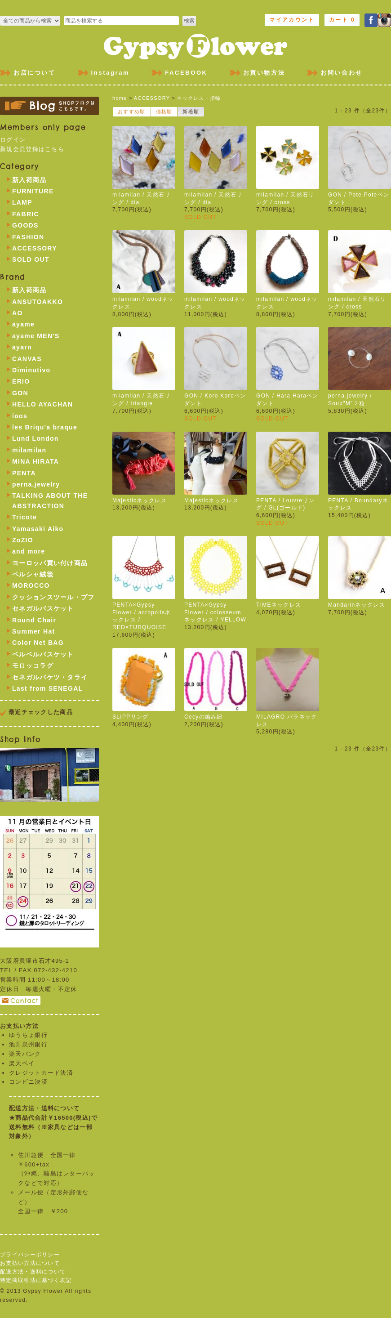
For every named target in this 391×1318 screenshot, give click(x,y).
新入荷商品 (29, 179)
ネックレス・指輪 (199, 98)
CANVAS (27, 358)
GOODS (25, 225)
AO (17, 313)
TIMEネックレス (278, 605)
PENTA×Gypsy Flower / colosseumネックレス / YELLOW (215, 612)
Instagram (110, 72)
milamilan (29, 450)
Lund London (35, 438)
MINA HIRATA (35, 461)
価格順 (164, 111)
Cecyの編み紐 (203, 717)
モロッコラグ (32, 665)
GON (20, 393)
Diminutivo (31, 370)
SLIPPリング (130, 717)
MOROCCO (31, 585)
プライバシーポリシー (30, 1254)
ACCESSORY (152, 98)
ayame (23, 324)
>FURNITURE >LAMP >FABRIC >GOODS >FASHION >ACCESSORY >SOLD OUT (30, 21)
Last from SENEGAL (47, 688)
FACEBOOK (186, 72)
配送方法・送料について (33, 1272)
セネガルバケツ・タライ (50, 677)
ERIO (21, 381)
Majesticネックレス (139, 500)
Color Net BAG (38, 642)
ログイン (13, 139)
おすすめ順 (132, 111)
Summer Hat (33, 631)
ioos (19, 416)
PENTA (24, 473)
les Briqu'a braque (44, 427)
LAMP (22, 202)
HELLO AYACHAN (42, 404)
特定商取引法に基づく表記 (36, 1280)
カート (342, 20)
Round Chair (34, 620)
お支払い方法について (30, 1263)
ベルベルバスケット (43, 654)
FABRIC (25, 214)
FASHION (28, 237)
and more (28, 551)
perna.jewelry (36, 484)
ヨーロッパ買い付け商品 (50, 563)
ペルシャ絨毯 (32, 574)
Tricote (24, 517)
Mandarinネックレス (356, 605)
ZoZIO (22, 540)
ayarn (22, 347)
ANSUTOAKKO (37, 301)
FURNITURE (33, 191)
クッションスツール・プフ (53, 597)
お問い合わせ (341, 72)
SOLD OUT (30, 259)
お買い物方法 (264, 72)
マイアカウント (292, 20)
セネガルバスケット (43, 608)
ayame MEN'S (36, 336)
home (119, 98)
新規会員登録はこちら (32, 149)
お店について (34, 72)
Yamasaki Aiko (37, 528)
